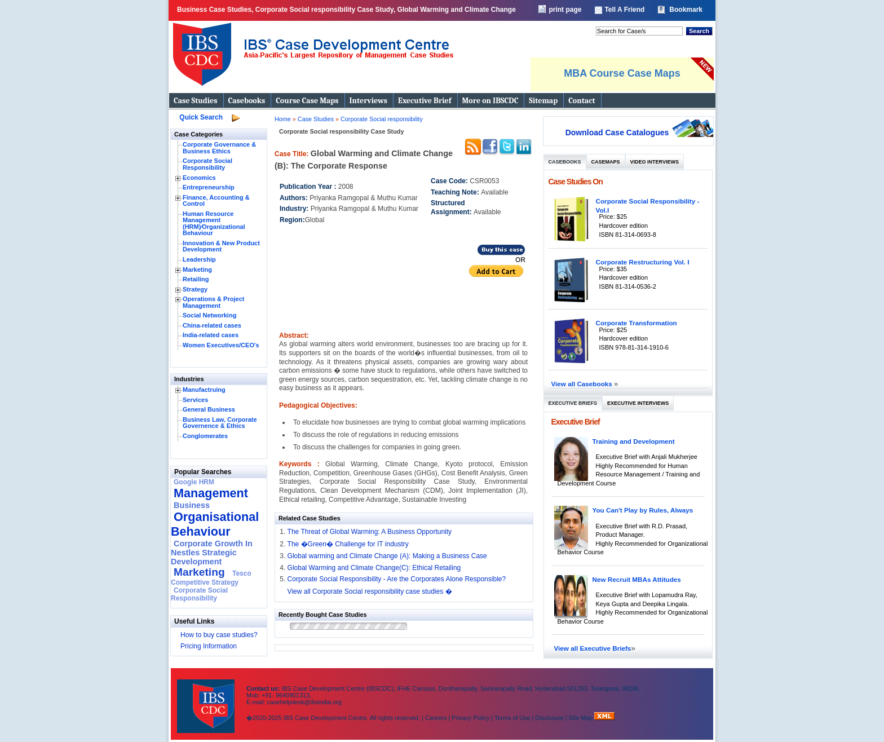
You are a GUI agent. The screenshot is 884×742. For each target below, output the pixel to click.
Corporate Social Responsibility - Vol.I (648, 205)
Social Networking (209, 315)
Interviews (368, 100)
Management (211, 493)
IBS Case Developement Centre (207, 698)
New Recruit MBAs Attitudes (637, 579)
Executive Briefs (573, 403)
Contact (581, 100)
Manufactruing (204, 389)
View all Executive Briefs (592, 648)
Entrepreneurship (209, 187)
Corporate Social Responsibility (207, 164)
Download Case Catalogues (617, 132)
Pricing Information (208, 646)
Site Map (582, 717)
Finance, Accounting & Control (216, 200)
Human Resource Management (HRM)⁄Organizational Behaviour (214, 223)
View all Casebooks (583, 383)
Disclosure (549, 717)
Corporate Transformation (636, 322)
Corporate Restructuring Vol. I (642, 262)
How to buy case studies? (219, 635)
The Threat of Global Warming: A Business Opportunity (370, 532)
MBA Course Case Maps (622, 73)
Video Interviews (654, 162)
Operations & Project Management (213, 302)
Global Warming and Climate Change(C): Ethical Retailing (374, 568)
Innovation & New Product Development (221, 246)
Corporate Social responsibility (382, 119)
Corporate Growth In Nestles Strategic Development (212, 552)
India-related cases (210, 335)
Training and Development (634, 441)
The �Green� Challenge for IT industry (348, 544)
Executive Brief (424, 100)
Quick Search (201, 117)
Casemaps (605, 162)
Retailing (196, 279)
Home (283, 119)
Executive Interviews (638, 403)
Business (192, 505)
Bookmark (685, 10)
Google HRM (194, 482)
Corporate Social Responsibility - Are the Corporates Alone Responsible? (397, 579)
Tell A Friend (624, 10)
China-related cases (212, 325)
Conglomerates (205, 435)
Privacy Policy (470, 717)
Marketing (197, 269)
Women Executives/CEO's (221, 345)
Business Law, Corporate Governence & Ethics (220, 423)
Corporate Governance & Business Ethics (219, 147)
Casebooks (247, 100)
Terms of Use (512, 717)
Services (195, 399)
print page (565, 10)
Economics (199, 177)
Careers (436, 717)
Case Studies (196, 100)
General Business (209, 409)
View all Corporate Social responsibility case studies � (370, 591)
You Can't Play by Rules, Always (643, 510)
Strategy (195, 289)
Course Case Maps (307, 100)
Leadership (199, 259)
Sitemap (543, 100)
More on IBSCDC (490, 100)
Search (699, 31)
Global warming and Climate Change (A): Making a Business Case (387, 556)
